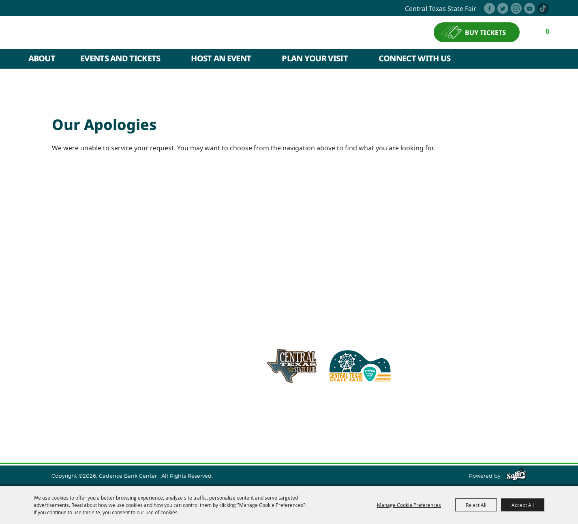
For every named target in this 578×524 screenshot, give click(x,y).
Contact (339, 427)
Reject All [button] (476, 505)
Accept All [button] (523, 505)
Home (69, 427)
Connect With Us (415, 58)
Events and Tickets (120, 58)
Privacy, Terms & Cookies (426, 427)
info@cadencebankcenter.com (322, 407)
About (42, 58)
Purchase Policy (492, 427)
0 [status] (547, 31)
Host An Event (221, 58)
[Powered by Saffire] (516, 475)
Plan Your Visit (315, 58)
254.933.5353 (396, 407)
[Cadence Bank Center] (115, 32)
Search (546, 59)
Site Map (371, 427)
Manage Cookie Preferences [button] (409, 505)
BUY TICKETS (485, 32)
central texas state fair (440, 8)
